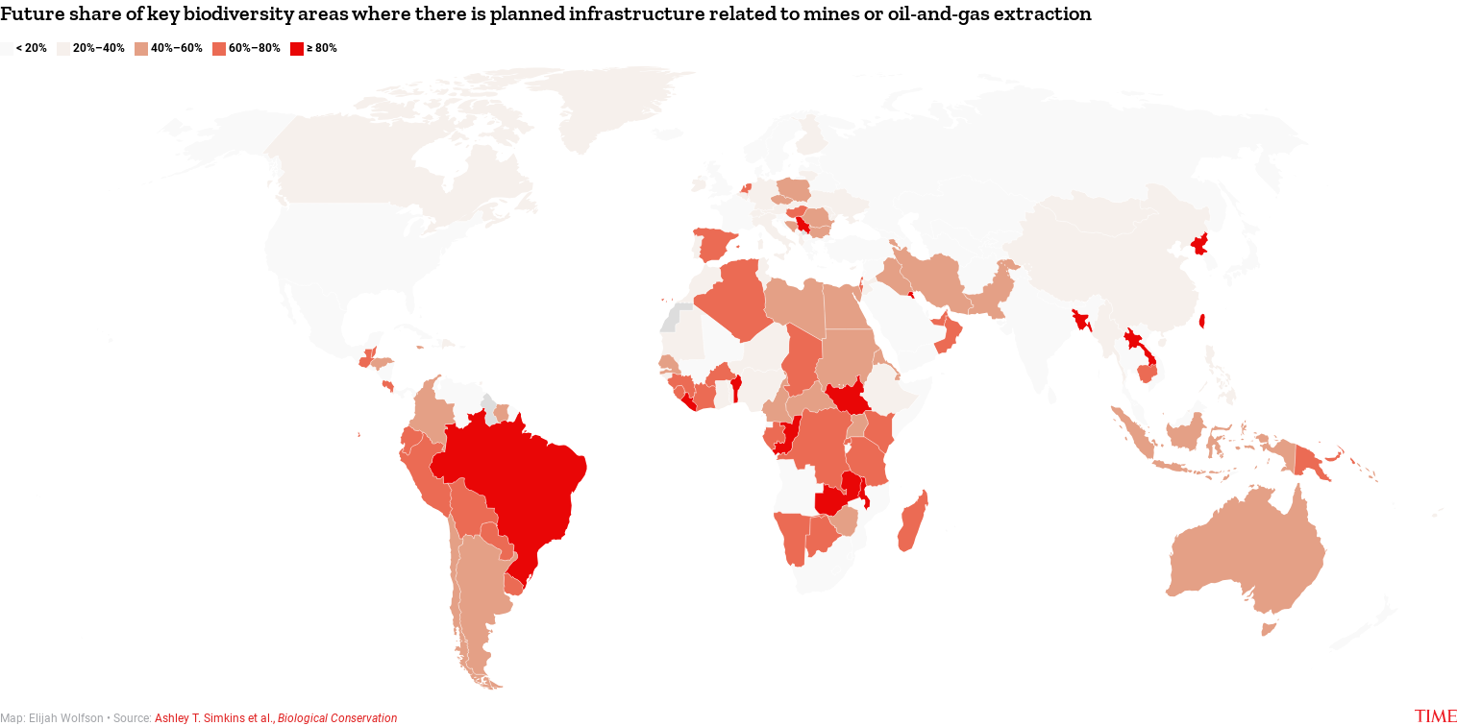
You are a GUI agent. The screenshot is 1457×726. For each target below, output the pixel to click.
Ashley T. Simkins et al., (276, 718)
